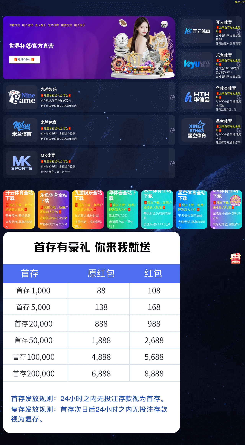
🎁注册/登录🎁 (24, 59)
